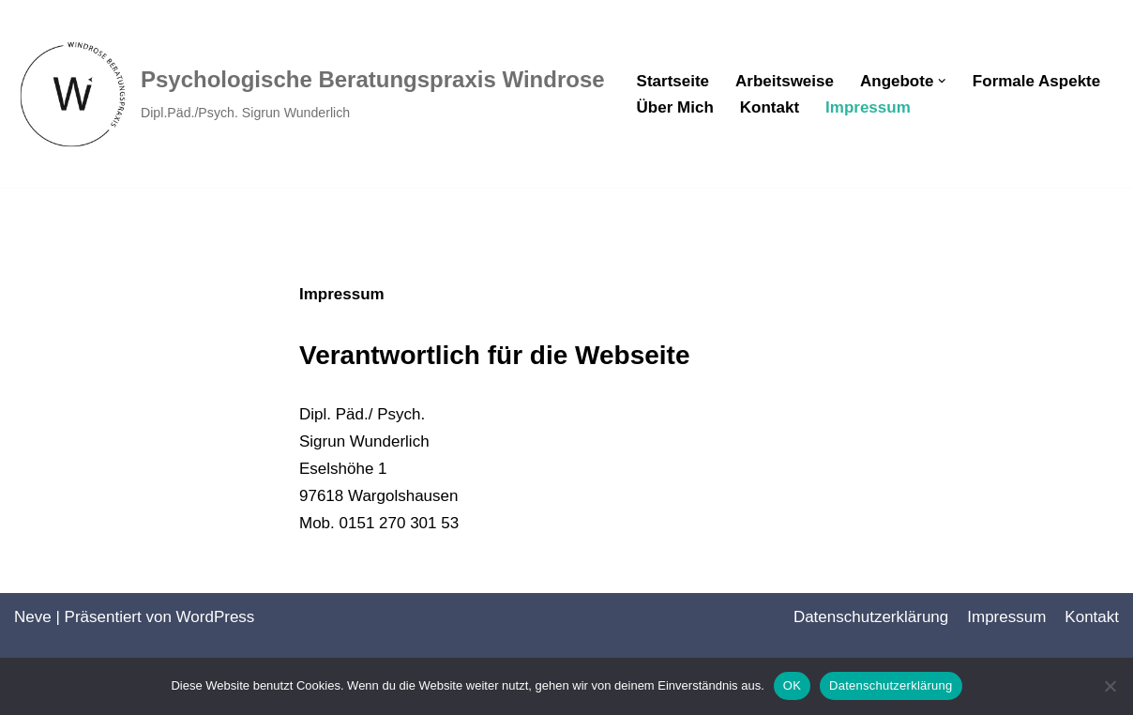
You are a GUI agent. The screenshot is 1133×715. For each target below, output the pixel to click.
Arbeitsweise (784, 81)
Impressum (868, 107)
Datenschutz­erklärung (870, 617)
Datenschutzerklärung (890, 685)
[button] (942, 81)
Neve (33, 617)
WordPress (215, 617)
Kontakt (769, 107)
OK (792, 685)
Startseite (673, 81)
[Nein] (1109, 686)
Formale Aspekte (1036, 81)
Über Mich (675, 107)
